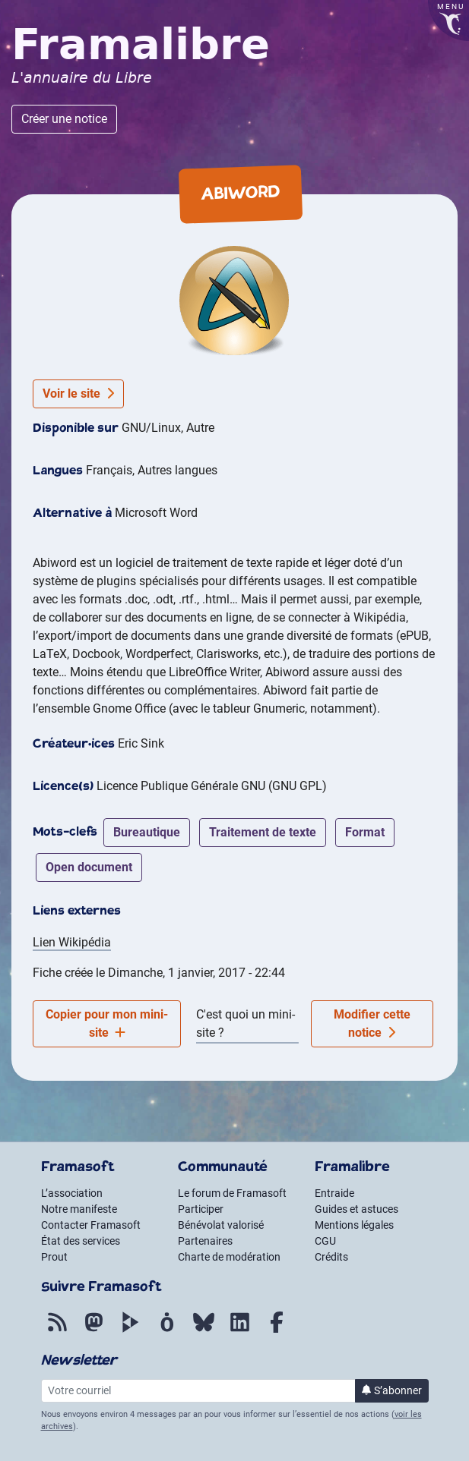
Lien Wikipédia (72, 942)
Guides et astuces (356, 1209)
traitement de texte (262, 832)
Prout (54, 1257)
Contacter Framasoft (91, 1225)
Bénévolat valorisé (221, 1225)
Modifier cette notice (372, 1023)
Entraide (334, 1193)
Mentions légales (354, 1225)
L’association (72, 1193)
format (365, 832)
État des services (80, 1241)
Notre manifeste (79, 1209)
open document (89, 867)
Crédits (331, 1257)
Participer (200, 1209)
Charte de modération (229, 1257)
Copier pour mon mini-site (107, 1023)
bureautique (146, 832)
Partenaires (205, 1241)
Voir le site (78, 393)
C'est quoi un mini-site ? (245, 1023)
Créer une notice (64, 119)
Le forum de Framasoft (232, 1193)
